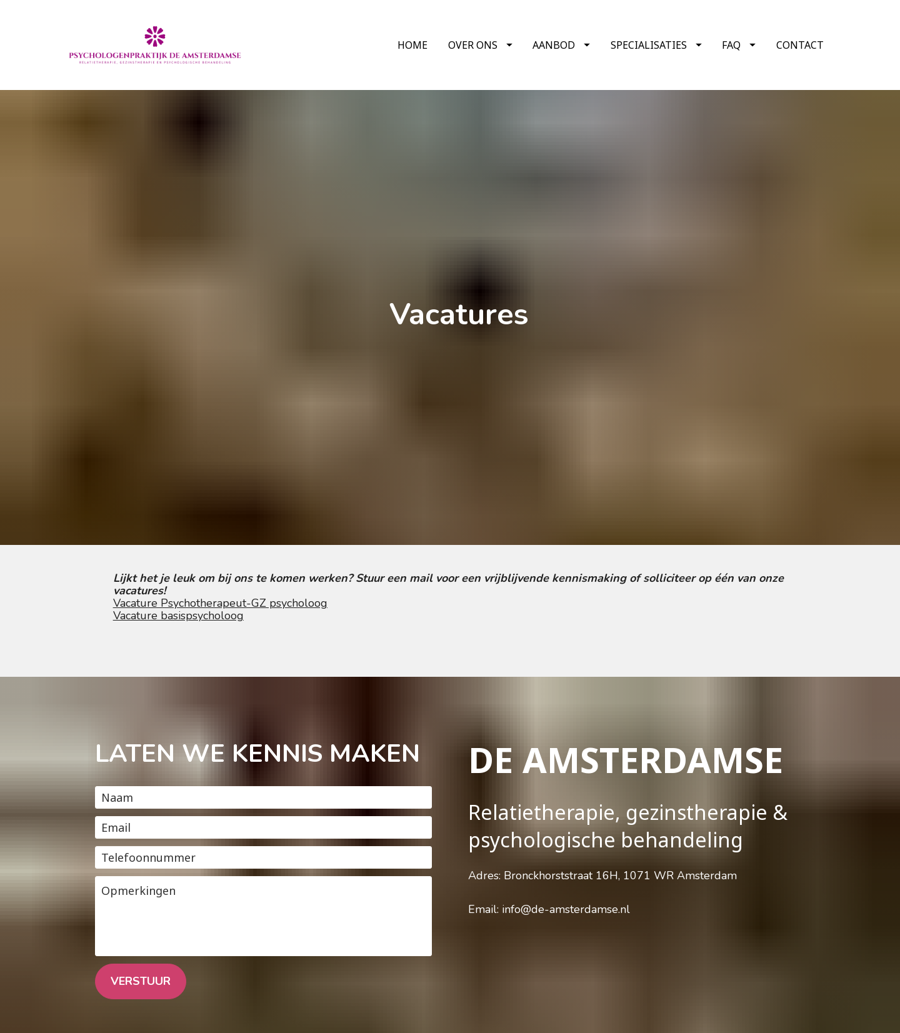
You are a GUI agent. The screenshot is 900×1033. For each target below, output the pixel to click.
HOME (413, 45)
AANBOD (561, 45)
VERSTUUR (141, 925)
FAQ (739, 45)
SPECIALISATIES (656, 45)
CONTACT (800, 45)
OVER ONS (480, 45)
